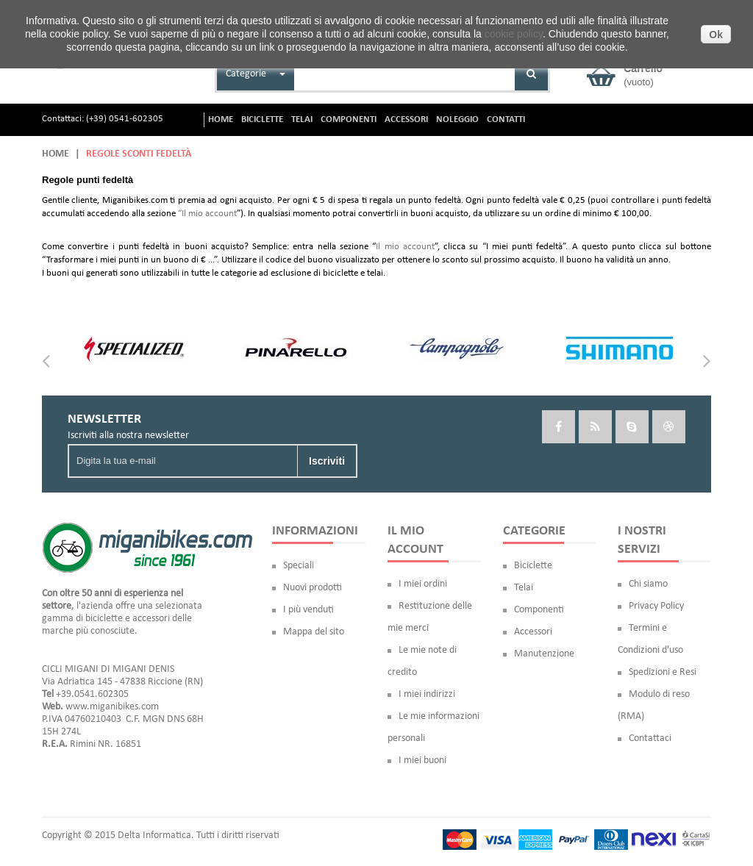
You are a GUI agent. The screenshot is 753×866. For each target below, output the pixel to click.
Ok (716, 34)
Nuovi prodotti (312, 587)
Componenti (539, 609)
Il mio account (405, 246)
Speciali (298, 565)
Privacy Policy (656, 606)
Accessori (533, 631)
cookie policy (514, 34)
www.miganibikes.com (112, 706)
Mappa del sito (313, 631)
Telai (523, 587)
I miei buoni (422, 760)
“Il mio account (207, 213)
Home (55, 154)
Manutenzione (544, 653)
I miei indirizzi (427, 694)
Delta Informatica (154, 835)
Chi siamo (648, 584)
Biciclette (533, 565)
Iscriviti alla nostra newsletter (128, 435)
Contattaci (650, 738)
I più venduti (308, 609)
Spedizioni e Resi (662, 672)
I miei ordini (423, 584)
